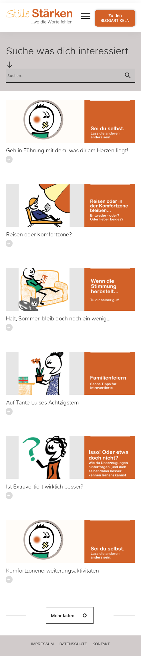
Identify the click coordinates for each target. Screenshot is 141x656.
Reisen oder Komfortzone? (39, 234)
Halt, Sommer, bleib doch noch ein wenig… (58, 318)
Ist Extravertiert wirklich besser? (44, 486)
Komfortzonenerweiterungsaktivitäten (52, 570)
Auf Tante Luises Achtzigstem (42, 402)
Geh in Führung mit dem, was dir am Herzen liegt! (67, 150)
